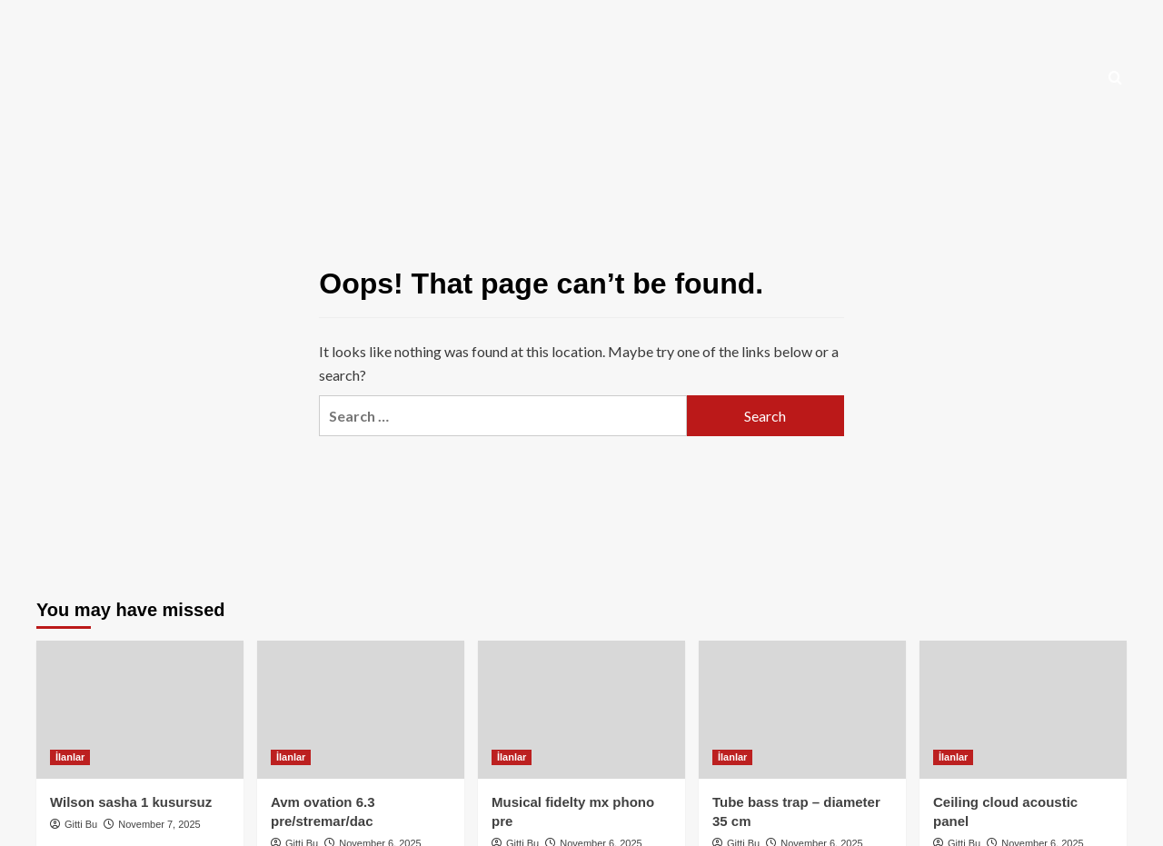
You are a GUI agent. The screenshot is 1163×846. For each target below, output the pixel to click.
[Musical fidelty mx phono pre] (581, 710)
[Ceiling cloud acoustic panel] (1023, 710)
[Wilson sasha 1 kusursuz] (140, 710)
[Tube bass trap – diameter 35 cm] (802, 710)
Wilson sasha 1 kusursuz (131, 802)
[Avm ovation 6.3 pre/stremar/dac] (360, 710)
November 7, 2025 (159, 824)
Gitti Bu (81, 824)
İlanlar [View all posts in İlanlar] (69, 756)
